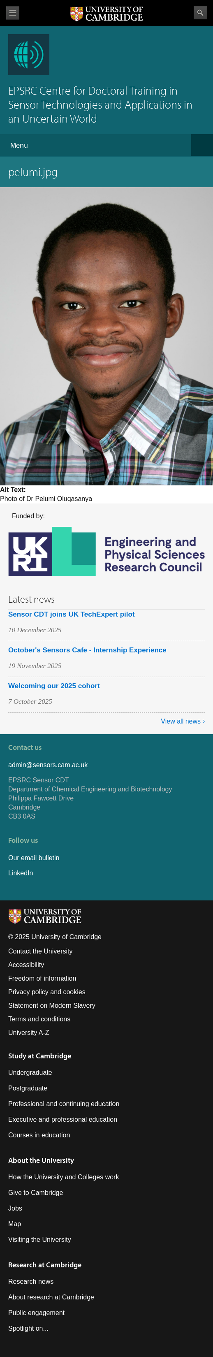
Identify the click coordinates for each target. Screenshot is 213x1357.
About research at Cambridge (51, 1297)
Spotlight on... (28, 1328)
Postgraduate (27, 1088)
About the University (41, 1160)
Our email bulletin (34, 857)
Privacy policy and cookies (47, 991)
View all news (181, 721)
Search (200, 12)
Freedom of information (42, 978)
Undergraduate (30, 1072)
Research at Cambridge (44, 1264)
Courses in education (39, 1135)
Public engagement (36, 1312)
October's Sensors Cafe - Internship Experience (87, 650)
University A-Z (28, 1032)
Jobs (15, 1208)
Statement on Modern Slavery (51, 1005)
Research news (30, 1281)
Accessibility (26, 964)
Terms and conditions (39, 1019)
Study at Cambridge (39, 1055)
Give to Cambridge (35, 1192)
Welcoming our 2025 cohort (54, 686)
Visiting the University (39, 1239)
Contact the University (40, 951)
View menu (12, 13)
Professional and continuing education (63, 1103)
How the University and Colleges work (63, 1177)
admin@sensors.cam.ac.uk (48, 764)
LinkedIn (20, 873)
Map (14, 1223)
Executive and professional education (62, 1119)
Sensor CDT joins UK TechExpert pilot (71, 614)
